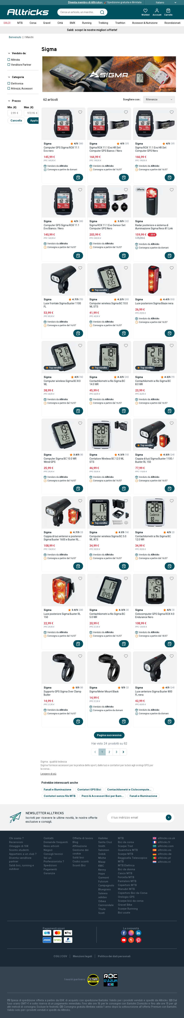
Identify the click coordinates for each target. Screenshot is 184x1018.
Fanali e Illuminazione (57, 789)
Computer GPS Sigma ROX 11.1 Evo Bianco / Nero (61, 227)
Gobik (102, 853)
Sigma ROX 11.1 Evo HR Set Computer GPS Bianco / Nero (105, 149)
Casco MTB (125, 873)
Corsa (33, 22)
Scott (101, 912)
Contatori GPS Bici (89, 789)
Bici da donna (126, 869)
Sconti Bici (79, 865)
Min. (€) (12, 107)
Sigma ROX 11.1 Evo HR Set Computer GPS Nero (150, 149)
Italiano (162, 2)
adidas (102, 897)
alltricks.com (163, 846)
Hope (101, 873)
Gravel (46, 22)
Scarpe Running (128, 908)
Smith (101, 846)
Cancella (16, 120)
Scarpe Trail (125, 846)
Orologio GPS (126, 896)
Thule (102, 908)
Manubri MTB (126, 888)
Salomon (103, 849)
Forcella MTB (126, 877)
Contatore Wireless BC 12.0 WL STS (106, 460)
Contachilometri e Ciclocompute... (129, 789)
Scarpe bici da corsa (130, 900)
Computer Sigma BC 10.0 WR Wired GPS (60, 460)
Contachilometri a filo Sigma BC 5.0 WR (107, 615)
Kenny (102, 869)
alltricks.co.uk (164, 838)
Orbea (102, 901)
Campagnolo (106, 885)
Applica (35, 120)
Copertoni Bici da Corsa (132, 892)
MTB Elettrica (126, 865)
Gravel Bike (125, 904)
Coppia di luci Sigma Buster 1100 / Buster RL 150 (154, 460)
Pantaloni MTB (127, 881)
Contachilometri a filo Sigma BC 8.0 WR (153, 383)
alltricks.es (162, 849)
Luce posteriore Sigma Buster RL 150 (62, 615)
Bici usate (124, 912)
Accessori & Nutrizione (145, 22)
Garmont (103, 877)
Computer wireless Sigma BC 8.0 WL (62, 383)
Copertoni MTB (127, 885)
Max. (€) (28, 107)
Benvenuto (15, 37)
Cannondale (106, 905)
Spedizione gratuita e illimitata (104, 2)
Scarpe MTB (125, 853)
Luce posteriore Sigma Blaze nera (154, 303)
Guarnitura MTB (128, 849)
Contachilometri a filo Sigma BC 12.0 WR (153, 538)
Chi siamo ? (16, 838)
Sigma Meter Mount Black (104, 691)
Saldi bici (78, 857)
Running (86, 22)
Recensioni (16, 842)
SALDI (7, 22)
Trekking (103, 22)
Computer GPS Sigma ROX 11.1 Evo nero (61, 149)
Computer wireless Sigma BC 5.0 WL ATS (107, 538)
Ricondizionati (172, 22)
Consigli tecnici (53, 853)
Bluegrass (104, 889)
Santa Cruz (105, 842)
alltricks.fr (161, 842)
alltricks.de (162, 853)
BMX (72, 22)
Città (60, 22)
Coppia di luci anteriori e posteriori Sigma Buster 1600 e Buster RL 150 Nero (63, 538)
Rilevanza (159, 99)
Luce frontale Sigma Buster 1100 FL (62, 305)
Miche (102, 857)
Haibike (103, 838)
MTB (20, 22)
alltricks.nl (162, 861)
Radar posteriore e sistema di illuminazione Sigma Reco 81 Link (154, 227)
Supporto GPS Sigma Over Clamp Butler (62, 693)
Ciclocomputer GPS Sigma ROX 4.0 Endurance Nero (154, 615)
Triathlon (120, 22)
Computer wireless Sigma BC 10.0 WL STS (108, 305)
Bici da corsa (126, 842)
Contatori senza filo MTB (60, 795)
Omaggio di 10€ (19, 846)
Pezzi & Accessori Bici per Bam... (103, 795)
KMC (101, 865)
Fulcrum (103, 881)
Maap (101, 861)
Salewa (103, 893)
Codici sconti (81, 861)
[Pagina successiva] (123, 752)
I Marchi (29, 37)
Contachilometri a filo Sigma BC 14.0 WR (107, 383)
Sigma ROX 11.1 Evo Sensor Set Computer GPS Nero (107, 227)
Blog (75, 842)
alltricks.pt (162, 857)
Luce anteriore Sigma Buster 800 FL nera (153, 693)
